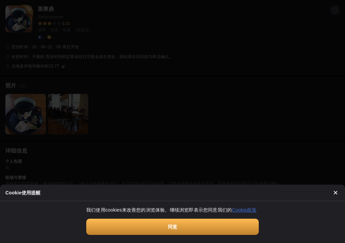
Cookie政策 (244, 210)
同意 (172, 227)
